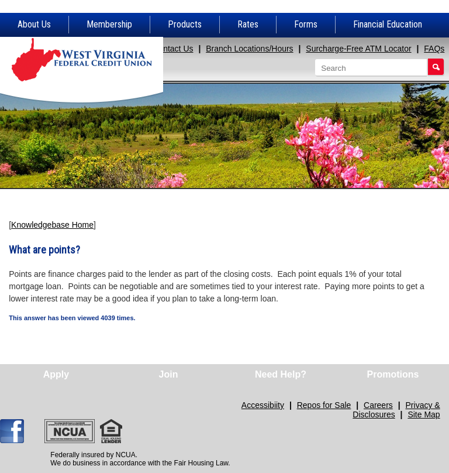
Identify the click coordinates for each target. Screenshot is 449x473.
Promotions (393, 374)
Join (168, 374)
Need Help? (280, 374)
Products (185, 24)
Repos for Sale (324, 405)
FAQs (434, 48)
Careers (378, 405)
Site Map (423, 414)
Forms (305, 24)
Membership (109, 24)
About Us (34, 24)
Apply (56, 374)
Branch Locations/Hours (249, 48)
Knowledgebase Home (52, 224)
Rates (247, 24)
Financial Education (387, 24)
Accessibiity (262, 405)
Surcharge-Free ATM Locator (358, 48)
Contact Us (173, 48)
